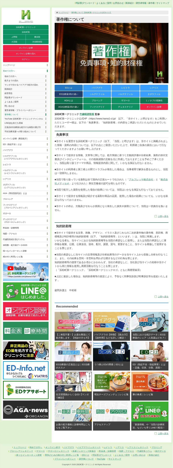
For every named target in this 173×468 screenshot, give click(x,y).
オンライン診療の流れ (26, 53)
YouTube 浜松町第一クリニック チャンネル (24, 119)
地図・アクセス (10, 233)
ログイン (26, 59)
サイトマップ (162, 3)
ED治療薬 (68, 94)
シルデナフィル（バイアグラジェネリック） (16, 157)
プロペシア (8, 199)
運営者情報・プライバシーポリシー (20, 110)
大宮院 (14, 42)
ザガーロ (7, 213)
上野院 (14, 37)
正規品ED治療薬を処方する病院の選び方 (23, 127)
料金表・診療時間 (11, 228)
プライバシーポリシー (65, 459)
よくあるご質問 (104, 3)
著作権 (151, 3)
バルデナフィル (125, 94)
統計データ (160, 451)
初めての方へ (9, 71)
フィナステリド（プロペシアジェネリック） (16, 206)
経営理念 (8, 93)
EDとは (68, 88)
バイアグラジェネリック (89, 447)
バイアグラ (8, 150)
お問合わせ (118, 3)
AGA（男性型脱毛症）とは (15, 193)
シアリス (7, 179)
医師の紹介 (154, 455)
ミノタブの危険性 (154, 100)
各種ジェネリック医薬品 (84, 451)
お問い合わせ (139, 455)
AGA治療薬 (68, 107)
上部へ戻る (163, 216)
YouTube (101, 459)
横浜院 (37, 37)
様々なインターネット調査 (15, 251)
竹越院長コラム (144, 451)
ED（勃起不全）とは (12, 144)
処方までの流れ (11, 80)
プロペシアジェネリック (21, 451)
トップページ (9, 65)
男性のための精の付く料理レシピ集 (62, 455)
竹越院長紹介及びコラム (14, 239)
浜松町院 (26, 32)
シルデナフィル (97, 94)
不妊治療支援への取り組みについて (20, 131)
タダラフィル (154, 94)
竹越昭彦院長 (87, 114)
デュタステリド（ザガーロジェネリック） (15, 220)
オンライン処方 (52, 447)
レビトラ (7, 164)
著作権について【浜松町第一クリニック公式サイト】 (91, 12)
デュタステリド (125, 107)
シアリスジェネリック (137, 447)
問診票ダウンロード (85, 3)
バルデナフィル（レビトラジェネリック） (15, 171)
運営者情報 (141, 3)
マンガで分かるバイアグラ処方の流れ (21, 85)
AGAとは (68, 100)
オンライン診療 (26, 48)
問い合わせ (9, 106)
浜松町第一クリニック (26, 27)
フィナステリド (97, 107)
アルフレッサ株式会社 (141, 179)
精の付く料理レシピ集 (13, 257)
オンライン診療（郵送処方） (16, 138)
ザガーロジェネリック (58, 451)
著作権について (11, 114)
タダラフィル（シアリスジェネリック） (15, 186)
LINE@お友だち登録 (14, 123)
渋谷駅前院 (37, 42)
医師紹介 (130, 3)
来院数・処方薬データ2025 (15, 245)
